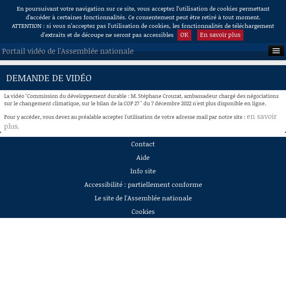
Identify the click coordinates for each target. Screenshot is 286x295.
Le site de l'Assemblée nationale (143, 197)
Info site (143, 170)
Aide (143, 157)
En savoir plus (220, 34)
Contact (143, 143)
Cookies (143, 211)
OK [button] (184, 34)
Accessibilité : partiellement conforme (143, 184)
